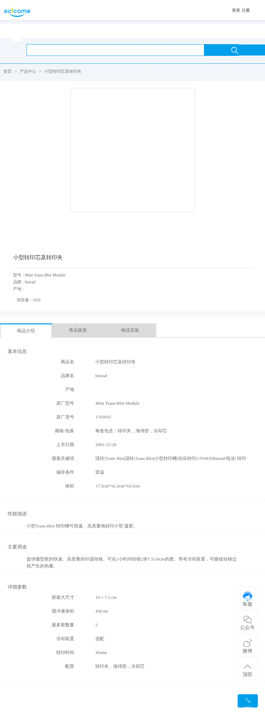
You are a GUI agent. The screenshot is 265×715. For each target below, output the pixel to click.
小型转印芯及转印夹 (62, 71)
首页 (7, 71)
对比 (248, 702)
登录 (236, 10)
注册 (246, 10)
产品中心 (28, 71)
